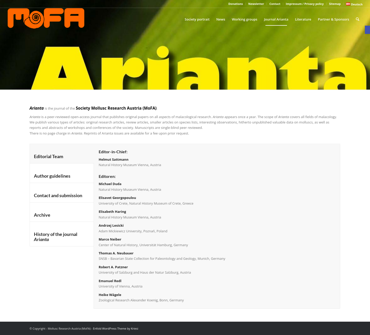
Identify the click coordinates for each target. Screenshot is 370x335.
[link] (367, 30)
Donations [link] (235, 4)
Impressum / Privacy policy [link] (304, 4)
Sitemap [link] (335, 4)
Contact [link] (274, 4)
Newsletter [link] (256, 4)
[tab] (62, 154)
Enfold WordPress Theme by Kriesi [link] (115, 328)
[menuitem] (236, 4)
